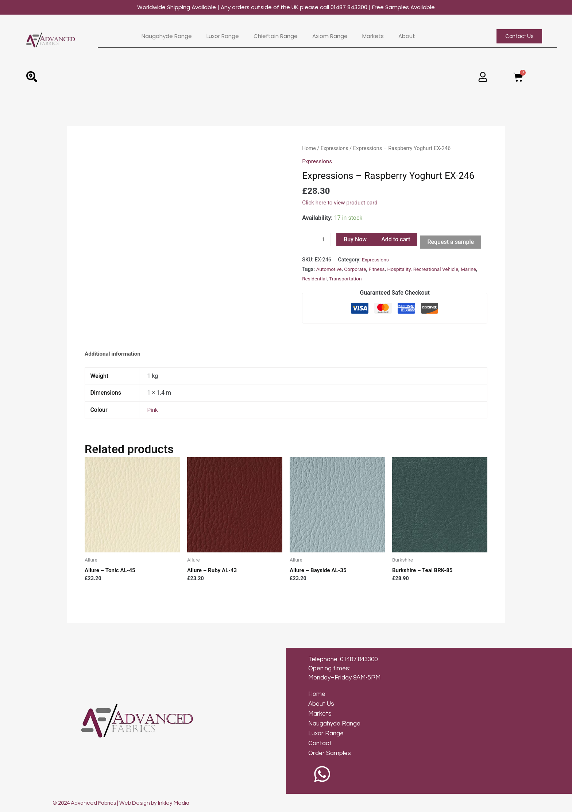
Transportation (366, 279)
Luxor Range (222, 36)
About (406, 36)
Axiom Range (330, 36)
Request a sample (451, 241)
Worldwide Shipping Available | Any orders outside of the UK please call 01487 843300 (286, 7)
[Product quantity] (323, 240)
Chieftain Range (276, 36)
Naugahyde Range (167, 36)
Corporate (357, 270)
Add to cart (396, 239)
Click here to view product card (342, 202)
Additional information (114, 354)
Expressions (335, 148)
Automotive (329, 270)
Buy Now (355, 239)
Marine (310, 279)
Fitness (379, 270)
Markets (373, 36)
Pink (152, 410)
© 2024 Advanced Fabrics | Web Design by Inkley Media (125, 803)
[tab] (114, 355)
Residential (334, 279)
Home (309, 148)
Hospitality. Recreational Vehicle (428, 270)
